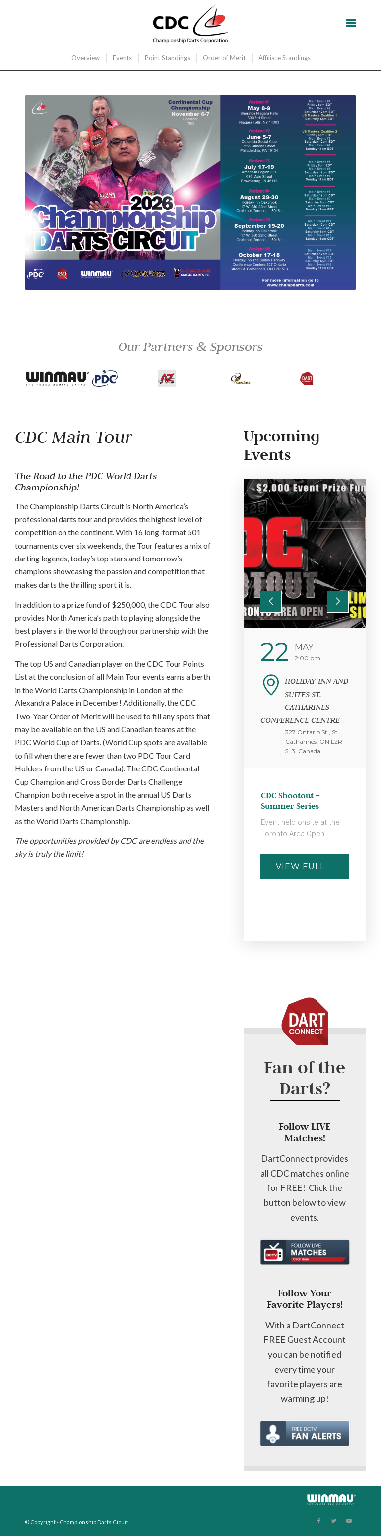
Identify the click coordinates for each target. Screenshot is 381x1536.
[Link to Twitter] (333, 1520)
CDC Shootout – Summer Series (290, 801)
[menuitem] (85, 58)
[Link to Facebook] (319, 1520)
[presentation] (271, 602)
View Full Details (300, 870)
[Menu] (351, 22)
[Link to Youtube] (348, 1520)
